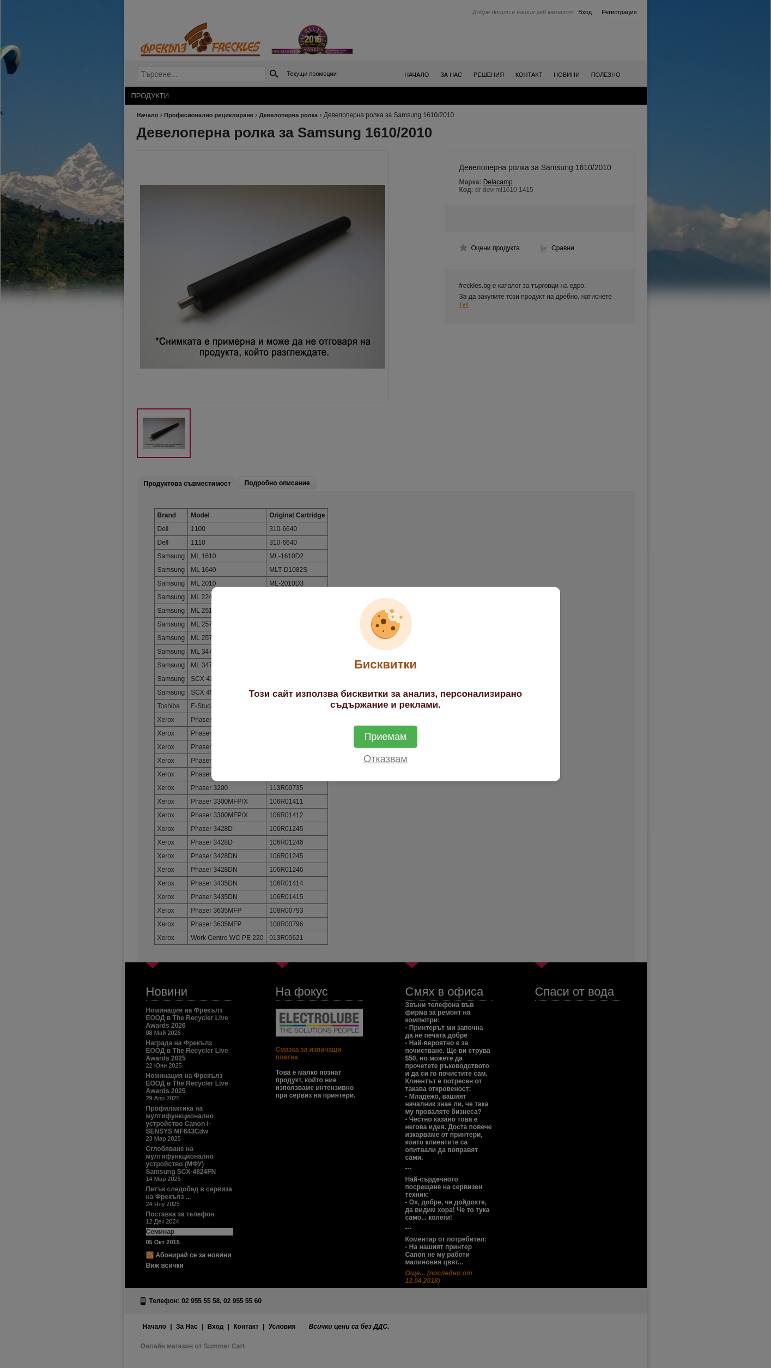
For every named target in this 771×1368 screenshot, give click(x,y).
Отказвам (385, 759)
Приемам (386, 736)
